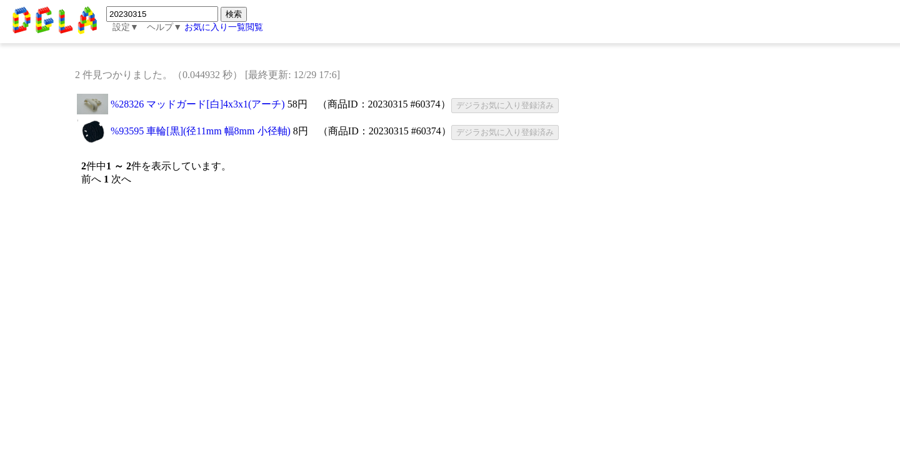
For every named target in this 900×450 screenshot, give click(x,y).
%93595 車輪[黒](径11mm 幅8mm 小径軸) (201, 131)
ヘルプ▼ (164, 27)
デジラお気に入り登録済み (505, 105)
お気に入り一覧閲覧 (223, 27)
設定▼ (125, 27)
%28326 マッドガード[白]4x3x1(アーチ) (198, 104)
